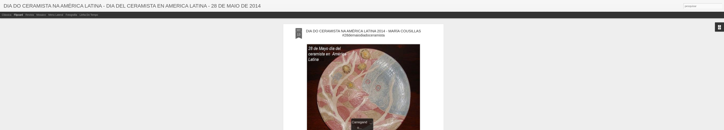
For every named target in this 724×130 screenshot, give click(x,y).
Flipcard (18, 14)
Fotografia (71, 14)
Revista (29, 14)
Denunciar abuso (388, 128)
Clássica (6, 14)
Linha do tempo (89, 14)
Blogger (376, 128)
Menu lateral (55, 14)
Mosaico (41, 14)
